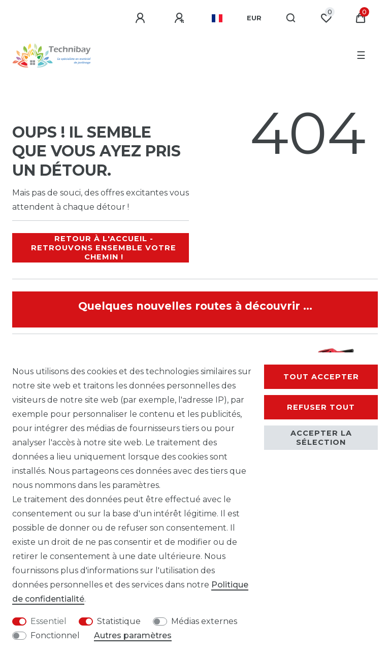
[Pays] (217, 18)
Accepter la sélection (321, 438)
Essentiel (48, 621)
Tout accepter (321, 376)
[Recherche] (291, 18)
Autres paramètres (133, 635)
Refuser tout (321, 407)
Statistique (119, 621)
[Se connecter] (141, 18)
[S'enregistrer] (181, 18)
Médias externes (204, 621)
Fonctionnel (55, 635)
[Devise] (254, 18)
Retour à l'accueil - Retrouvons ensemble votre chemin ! (103, 247)
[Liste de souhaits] (326, 18)
